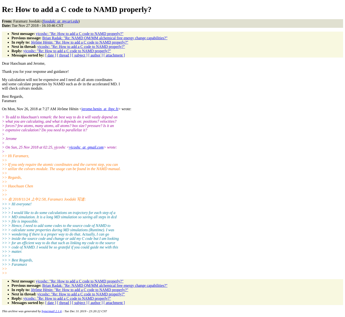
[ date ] (50, 55)
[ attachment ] (114, 55)
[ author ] (95, 55)
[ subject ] (79, 55)
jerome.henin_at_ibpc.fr (100, 109)
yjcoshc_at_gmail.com (86, 147)
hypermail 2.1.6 (52, 311)
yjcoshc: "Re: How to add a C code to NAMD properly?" (79, 34)
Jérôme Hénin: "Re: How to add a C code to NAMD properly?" (79, 42)
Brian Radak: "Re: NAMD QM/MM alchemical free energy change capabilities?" (104, 38)
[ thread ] (64, 55)
